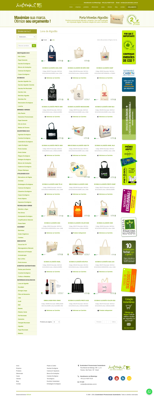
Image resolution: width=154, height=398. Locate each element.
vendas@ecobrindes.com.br (129, 2)
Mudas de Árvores (23, 127)
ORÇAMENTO (132, 7)
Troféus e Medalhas (24, 276)
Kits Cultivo (21, 56)
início (70, 7)
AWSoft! (28, 394)
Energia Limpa (22, 290)
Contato (18, 384)
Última (114, 322)
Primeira (98, 322)
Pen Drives (21, 213)
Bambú (20, 308)
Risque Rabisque (23, 170)
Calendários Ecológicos (25, 141)
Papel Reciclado (23, 330)
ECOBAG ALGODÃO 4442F (105, 68)
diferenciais (95, 7)
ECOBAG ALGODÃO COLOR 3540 (78, 223)
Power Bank (22, 223)
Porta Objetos (22, 198)
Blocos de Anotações (24, 67)
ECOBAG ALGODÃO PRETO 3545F (105, 184)
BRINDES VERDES (23, 110)
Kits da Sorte (22, 124)
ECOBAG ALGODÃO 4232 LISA (104, 262)
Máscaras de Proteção (25, 251)
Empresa (18, 368)
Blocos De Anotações (53, 373)
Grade (44, 40)
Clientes (18, 378)
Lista (52, 40)
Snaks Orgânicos (23, 234)
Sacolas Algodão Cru (24, 81)
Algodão (20, 326)
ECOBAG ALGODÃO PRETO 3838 (52, 145)
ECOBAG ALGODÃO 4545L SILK (105, 145)
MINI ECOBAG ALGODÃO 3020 (78, 184)
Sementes (21, 319)
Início (17, 365)
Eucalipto (21, 287)
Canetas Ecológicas (24, 138)
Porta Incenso (22, 262)
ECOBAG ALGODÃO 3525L (52, 262)
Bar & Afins (21, 259)
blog (116, 7)
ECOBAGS (21, 78)
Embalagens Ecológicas (25, 184)
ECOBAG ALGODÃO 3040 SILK (104, 107)
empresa (78, 7)
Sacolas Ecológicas (24, 63)
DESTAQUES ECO (23, 53)
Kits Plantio (21, 113)
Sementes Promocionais (25, 117)
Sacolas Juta (22, 92)
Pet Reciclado (22, 315)
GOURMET (21, 227)
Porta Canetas (22, 149)
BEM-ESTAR (21, 241)
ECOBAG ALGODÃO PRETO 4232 (78, 300)
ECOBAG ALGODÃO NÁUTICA (78, 262)
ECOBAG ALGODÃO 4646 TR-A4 (52, 184)
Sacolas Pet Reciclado (25, 88)
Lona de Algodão (23, 283)
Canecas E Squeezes (53, 371)
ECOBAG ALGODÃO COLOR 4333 (104, 300)
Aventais (20, 181)
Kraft (19, 301)
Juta (19, 298)
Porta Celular (22, 152)
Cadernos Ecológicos (24, 166)
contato (122, 7)
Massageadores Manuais (25, 248)
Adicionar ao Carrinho (52, 78)
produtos (86, 7)
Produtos (18, 371)
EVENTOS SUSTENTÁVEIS (26, 266)
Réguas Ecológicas (24, 156)
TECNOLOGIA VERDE (24, 205)
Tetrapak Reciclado (24, 323)
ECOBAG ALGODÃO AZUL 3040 (52, 68)
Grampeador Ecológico (25, 216)
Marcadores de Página (25, 177)
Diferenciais (19, 373)
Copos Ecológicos (24, 74)
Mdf (19, 305)
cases (102, 7)
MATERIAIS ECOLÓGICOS (26, 280)
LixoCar (20, 106)
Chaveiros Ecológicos (25, 191)
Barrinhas (21, 230)
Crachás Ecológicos (24, 273)
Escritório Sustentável (53, 381)
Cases (18, 376)
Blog (17, 381)
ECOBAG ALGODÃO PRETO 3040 (52, 107)
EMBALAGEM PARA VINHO (52, 300)
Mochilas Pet (22, 99)
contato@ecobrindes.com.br (88, 384)
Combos (20, 237)
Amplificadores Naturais (25, 220)
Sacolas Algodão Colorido (26, 85)
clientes (110, 7)
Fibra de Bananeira (24, 294)
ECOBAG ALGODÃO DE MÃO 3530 (78, 68)
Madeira (20, 333)
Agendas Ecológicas (24, 134)
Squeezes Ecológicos (24, 202)
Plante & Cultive (51, 365)
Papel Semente (22, 60)
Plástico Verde (22, 312)
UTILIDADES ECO (23, 173)
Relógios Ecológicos (24, 159)
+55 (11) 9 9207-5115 (108, 2)
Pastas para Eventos (24, 269)
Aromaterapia (22, 255)
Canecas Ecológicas (24, 71)
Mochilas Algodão (23, 95)
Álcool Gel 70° (22, 244)
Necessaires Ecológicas (25, 103)
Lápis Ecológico (23, 145)
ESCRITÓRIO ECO (23, 131)
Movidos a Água (23, 209)
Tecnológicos (50, 378)
